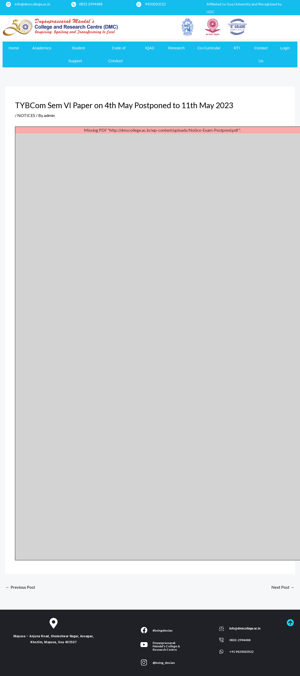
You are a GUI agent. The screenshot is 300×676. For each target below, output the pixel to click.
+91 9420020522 (241, 652)
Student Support (78, 54)
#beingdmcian (162, 630)
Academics (42, 54)
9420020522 (155, 4)
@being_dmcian (164, 663)
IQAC (150, 54)
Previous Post (20, 587)
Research (177, 54)
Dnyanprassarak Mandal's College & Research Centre (166, 646)
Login (285, 54)
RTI (237, 54)
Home (15, 54)
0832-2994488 (239, 640)
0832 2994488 (90, 4)
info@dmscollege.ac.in (32, 4)
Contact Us (261, 54)
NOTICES (26, 115)
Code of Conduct (118, 54)
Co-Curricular (210, 54)
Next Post (282, 587)
